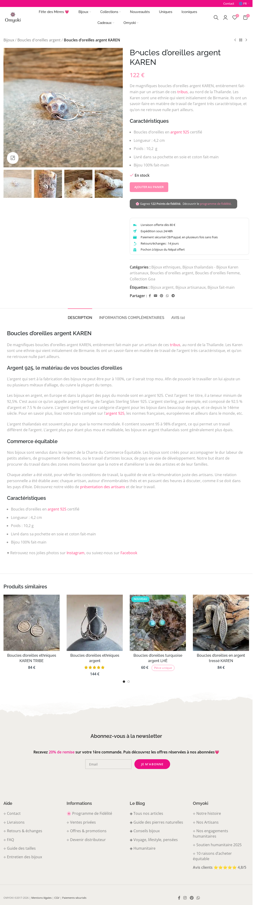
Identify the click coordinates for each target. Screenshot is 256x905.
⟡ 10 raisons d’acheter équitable (212, 856)
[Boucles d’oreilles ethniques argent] (95, 623)
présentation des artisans (102, 486)
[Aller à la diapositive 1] (124, 681)
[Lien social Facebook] (149, 296)
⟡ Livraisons (14, 822)
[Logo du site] (12, 17)
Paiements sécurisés (74, 897)
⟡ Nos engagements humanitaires (210, 833)
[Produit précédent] (235, 40)
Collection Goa (142, 279)
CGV (56, 897)
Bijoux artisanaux (190, 287)
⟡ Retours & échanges (22, 830)
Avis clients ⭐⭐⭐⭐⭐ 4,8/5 (219, 867)
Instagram (75, 552)
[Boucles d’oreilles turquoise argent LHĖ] (158, 623)
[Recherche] (216, 17)
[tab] (80, 315)
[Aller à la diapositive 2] (128, 681)
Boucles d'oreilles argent (39, 40)
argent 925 (179, 132)
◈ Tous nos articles (146, 813)
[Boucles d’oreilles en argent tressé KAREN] (221, 623)
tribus (182, 91)
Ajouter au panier (149, 187)
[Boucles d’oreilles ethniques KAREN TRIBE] (31, 623)
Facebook (128, 552)
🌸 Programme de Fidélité (89, 813)
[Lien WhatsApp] (167, 296)
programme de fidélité (215, 204)
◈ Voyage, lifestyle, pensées (154, 839)
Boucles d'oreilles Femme (217, 272)
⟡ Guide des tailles (19, 848)
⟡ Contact (12, 813)
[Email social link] (155, 296)
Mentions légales (41, 897)
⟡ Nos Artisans (206, 822)
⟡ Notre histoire (207, 813)
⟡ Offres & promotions (87, 830)
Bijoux (8, 40)
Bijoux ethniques (166, 266)
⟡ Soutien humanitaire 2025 (217, 844)
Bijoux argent (162, 287)
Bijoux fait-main (221, 287)
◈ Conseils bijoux (145, 830)
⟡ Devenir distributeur (86, 839)
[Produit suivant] (246, 40)
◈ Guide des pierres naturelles (156, 822)
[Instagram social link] (185, 898)
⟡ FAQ (8, 839)
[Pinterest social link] (162, 296)
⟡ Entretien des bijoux (22, 856)
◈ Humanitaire (143, 848)
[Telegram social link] (173, 296)
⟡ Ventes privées (81, 822)
